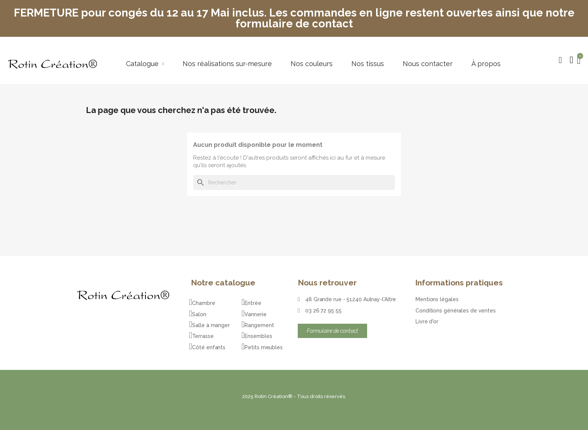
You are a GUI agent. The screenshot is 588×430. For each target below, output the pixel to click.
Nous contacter (428, 64)
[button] (560, 60)
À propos (486, 64)
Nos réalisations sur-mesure (227, 64)
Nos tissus (367, 64)
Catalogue (145, 64)
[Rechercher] (294, 182)
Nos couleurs (312, 64)
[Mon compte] (571, 60)
